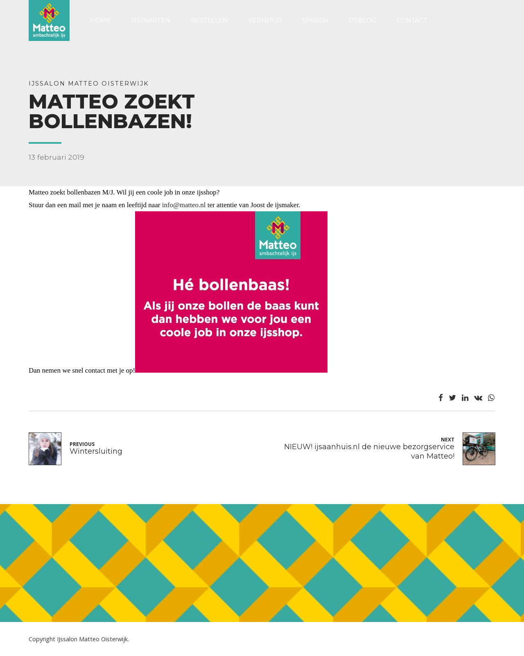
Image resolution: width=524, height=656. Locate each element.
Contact (412, 20)
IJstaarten (150, 20)
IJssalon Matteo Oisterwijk (89, 83)
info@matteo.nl (184, 205)
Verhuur (265, 20)
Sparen (315, 20)
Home (100, 20)
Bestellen (209, 20)
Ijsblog (362, 20)
